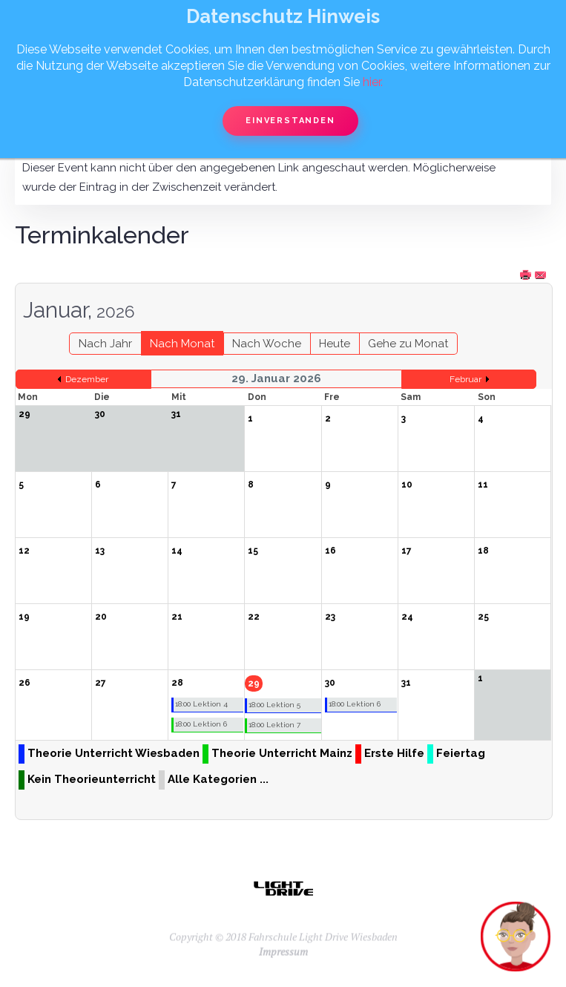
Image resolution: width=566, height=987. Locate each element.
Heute (334, 343)
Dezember (86, 379)
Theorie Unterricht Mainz (281, 753)
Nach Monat (182, 343)
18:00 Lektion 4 (201, 704)
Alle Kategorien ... (218, 779)
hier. (373, 82)
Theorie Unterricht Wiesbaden (113, 753)
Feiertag (460, 753)
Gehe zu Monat (408, 343)
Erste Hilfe (394, 753)
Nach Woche (266, 343)
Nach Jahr (105, 343)
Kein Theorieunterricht (91, 779)
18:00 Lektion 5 (274, 705)
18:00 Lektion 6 (201, 724)
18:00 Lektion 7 (274, 725)
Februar (465, 379)
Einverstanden (290, 120)
